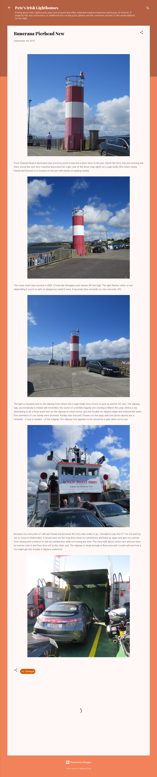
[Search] (148, 9)
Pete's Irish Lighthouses (36, 7)
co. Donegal (28, 671)
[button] (141, 32)
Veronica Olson (85, 769)
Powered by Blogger (78, 762)
